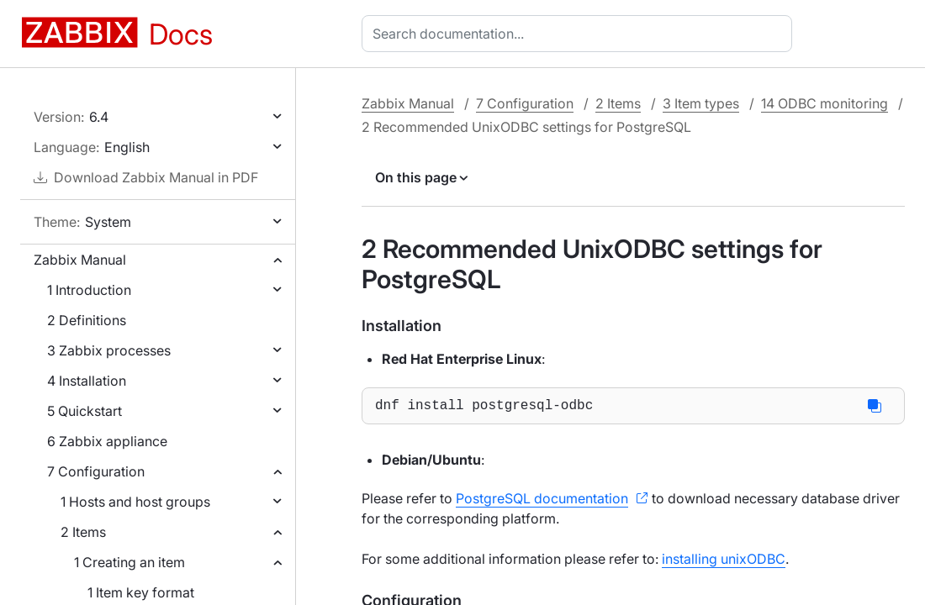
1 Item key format (140, 592)
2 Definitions (86, 320)
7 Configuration (96, 471)
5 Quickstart (84, 410)
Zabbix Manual (80, 259)
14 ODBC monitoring (824, 103)
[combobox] (580, 34)
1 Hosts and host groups (135, 501)
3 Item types (701, 103)
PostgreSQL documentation (542, 501)
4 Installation (86, 380)
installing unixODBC (723, 562)
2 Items (83, 531)
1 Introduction (89, 289)
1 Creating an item (129, 562)
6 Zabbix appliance (107, 441)
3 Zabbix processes (109, 350)
